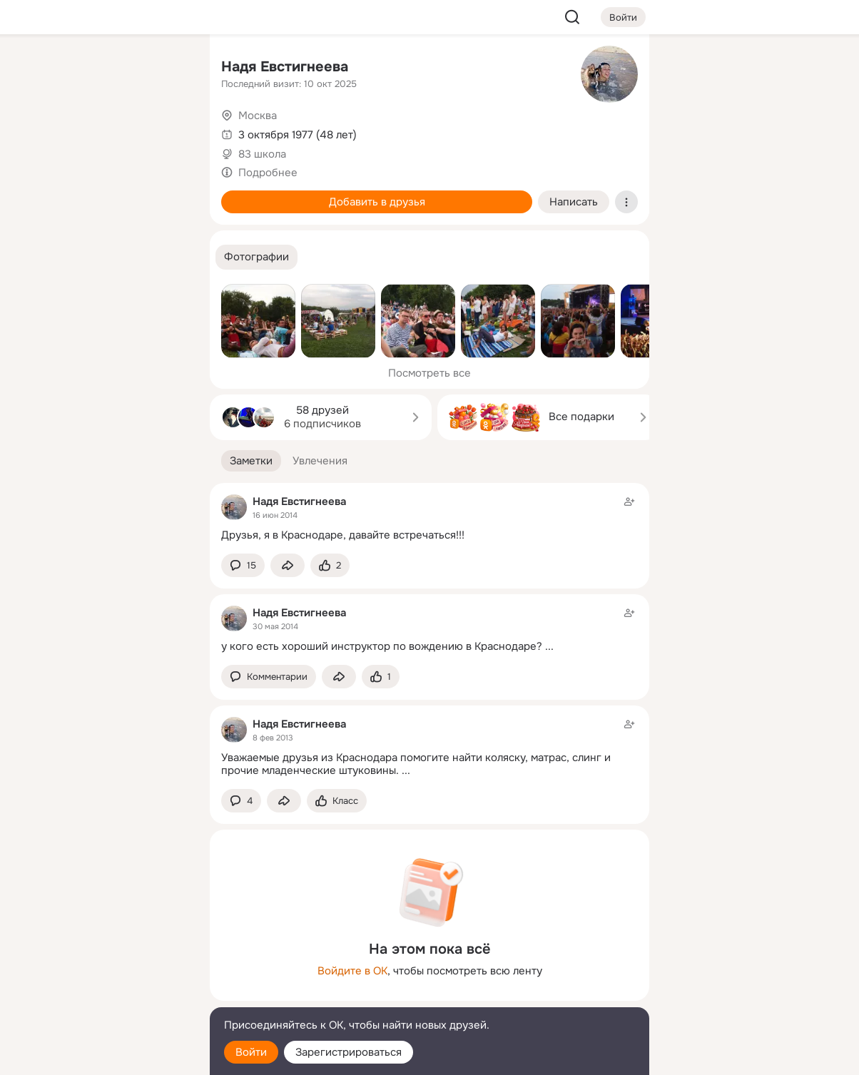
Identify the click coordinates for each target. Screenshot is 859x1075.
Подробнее (268, 172)
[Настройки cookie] (104, 1056)
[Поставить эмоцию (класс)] (330, 565)
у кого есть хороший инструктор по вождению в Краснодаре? (381, 646)
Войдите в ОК (352, 971)
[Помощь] (41, 256)
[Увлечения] (104, 68)
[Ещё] (104, 964)
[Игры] (167, 194)
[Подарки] (41, 194)
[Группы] (167, 68)
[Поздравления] (104, 194)
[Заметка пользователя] (429, 518)
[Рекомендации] (104, 256)
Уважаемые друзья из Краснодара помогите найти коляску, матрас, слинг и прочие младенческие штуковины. (416, 764)
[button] (256, 257)
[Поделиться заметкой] (287, 565)
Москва (257, 115)
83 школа (262, 154)
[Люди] (104, 131)
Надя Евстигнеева (284, 67)
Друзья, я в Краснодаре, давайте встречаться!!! (342, 535)
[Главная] (41, 68)
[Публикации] (41, 131)
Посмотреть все (429, 373)
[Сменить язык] (104, 995)
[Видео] (167, 131)
